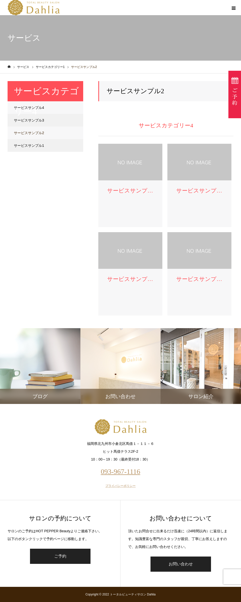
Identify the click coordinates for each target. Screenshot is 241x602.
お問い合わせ (181, 564)
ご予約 (60, 556)
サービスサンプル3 (29, 120)
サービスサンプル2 (29, 133)
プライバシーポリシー (120, 486)
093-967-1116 (120, 471)
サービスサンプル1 (29, 145)
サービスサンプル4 (29, 108)
